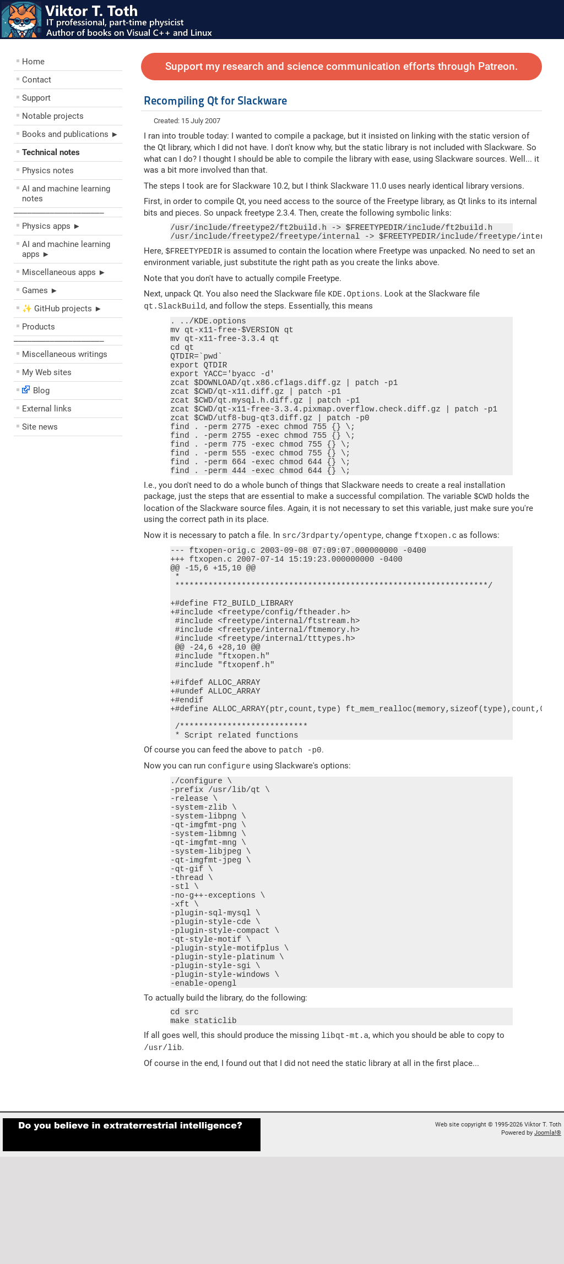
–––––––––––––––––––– (59, 212)
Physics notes (48, 170)
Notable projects (53, 116)
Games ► (40, 290)
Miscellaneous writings (64, 354)
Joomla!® (547, 1240)
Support (36, 98)
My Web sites (47, 372)
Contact (36, 80)
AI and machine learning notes (66, 194)
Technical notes (51, 152)
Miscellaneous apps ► (64, 272)
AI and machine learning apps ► (66, 249)
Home (33, 62)
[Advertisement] (80, 520)
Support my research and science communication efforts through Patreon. (341, 67)
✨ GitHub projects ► (62, 309)
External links (47, 409)
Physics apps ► (51, 226)
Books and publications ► (70, 134)
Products (38, 327)
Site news (40, 427)
